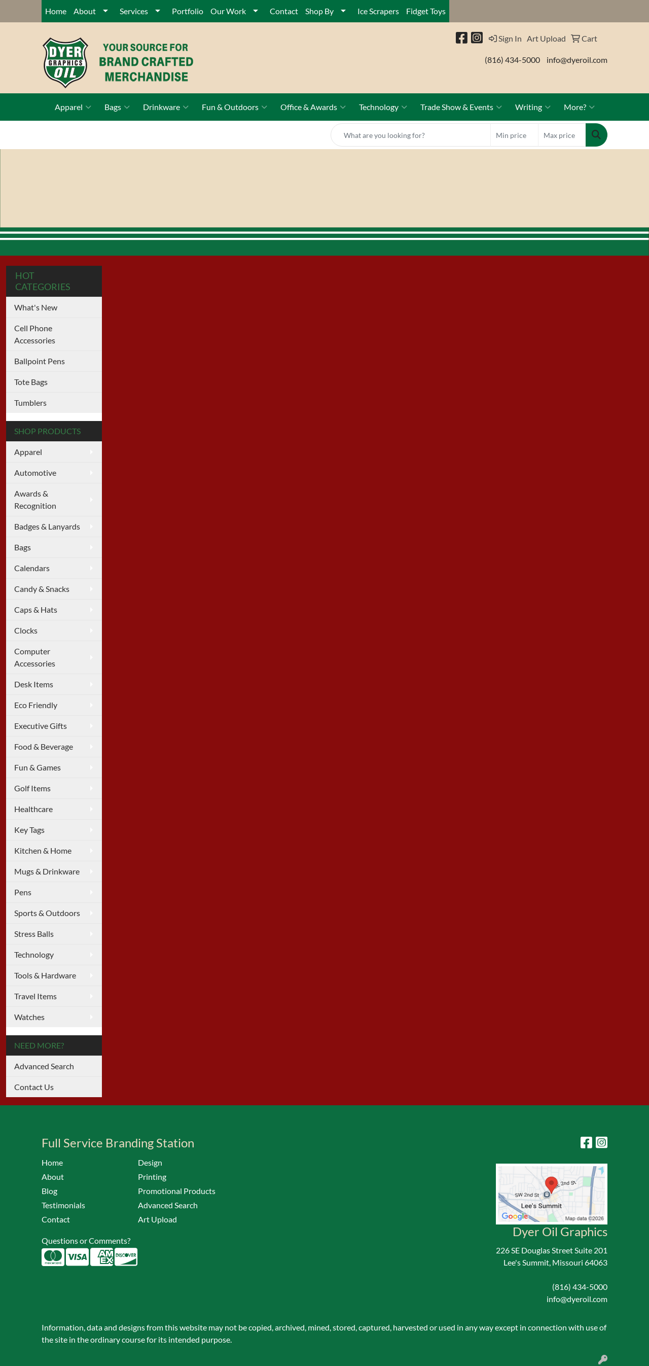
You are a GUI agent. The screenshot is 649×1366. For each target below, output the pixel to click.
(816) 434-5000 (512, 59)
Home (55, 11)
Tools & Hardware (45, 975)
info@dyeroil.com (577, 59)
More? (579, 107)
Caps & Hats (35, 609)
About (85, 11)
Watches (29, 1017)
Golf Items (32, 788)
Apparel (73, 107)
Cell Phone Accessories (34, 334)
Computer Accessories (34, 657)
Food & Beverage (43, 746)
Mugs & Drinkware (47, 871)
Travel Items (35, 996)
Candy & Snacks (41, 588)
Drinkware (166, 107)
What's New (35, 307)
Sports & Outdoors (47, 913)
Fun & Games (37, 767)
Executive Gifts (40, 725)
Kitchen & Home (42, 850)
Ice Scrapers (378, 11)
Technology (383, 107)
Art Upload (157, 1219)
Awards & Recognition (35, 499)
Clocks (26, 630)
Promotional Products (176, 1191)
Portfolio (187, 11)
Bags (117, 107)
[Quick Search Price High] (562, 135)
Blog (49, 1191)
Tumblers (30, 402)
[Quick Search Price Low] (514, 135)
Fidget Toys (426, 11)
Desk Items (33, 684)
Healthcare (33, 809)
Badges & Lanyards (47, 526)
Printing (152, 1176)
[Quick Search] (411, 135)
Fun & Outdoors (234, 107)
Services (134, 11)
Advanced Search (44, 1066)
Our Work (228, 11)
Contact (284, 11)
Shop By (319, 11)
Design (150, 1162)
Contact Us (34, 1087)
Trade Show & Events (461, 107)
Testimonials (63, 1205)
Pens (22, 892)
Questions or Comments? (86, 1240)
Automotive (35, 472)
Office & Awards (313, 107)
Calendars (32, 568)
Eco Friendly (35, 705)
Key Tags (29, 829)
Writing (533, 107)
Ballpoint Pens (39, 361)
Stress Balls (34, 933)
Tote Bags (31, 382)
